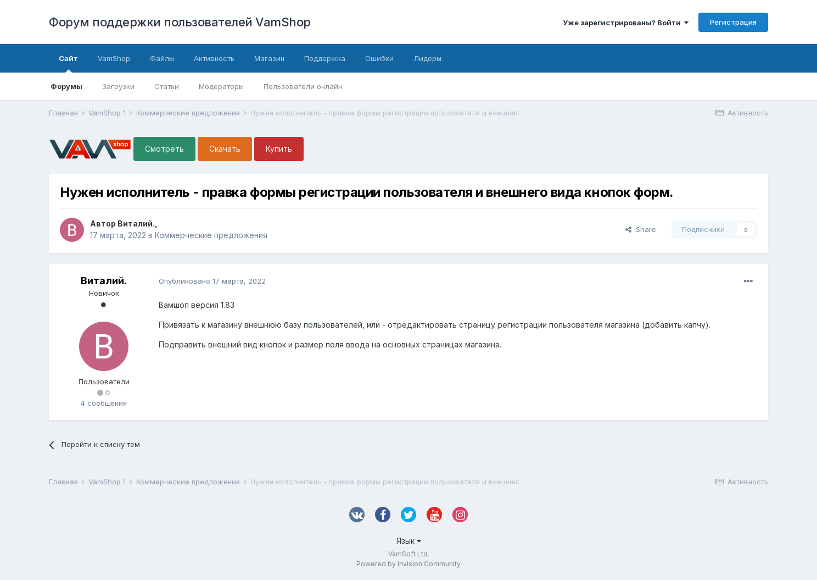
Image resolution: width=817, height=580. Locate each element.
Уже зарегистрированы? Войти (626, 22)
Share (640, 229)
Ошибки (379, 58)
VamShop (114, 58)
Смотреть (164, 148)
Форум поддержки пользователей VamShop (180, 22)
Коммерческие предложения (211, 235)
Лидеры (427, 58)
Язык (408, 540)
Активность (214, 58)
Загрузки (118, 86)
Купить (279, 148)
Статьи (166, 86)
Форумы (66, 86)
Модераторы (221, 86)
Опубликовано (212, 281)
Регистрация (733, 22)
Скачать (224, 148)
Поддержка (324, 58)
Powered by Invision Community (408, 564)
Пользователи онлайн (303, 86)
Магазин (269, 58)
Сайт (68, 63)
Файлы (162, 58)
